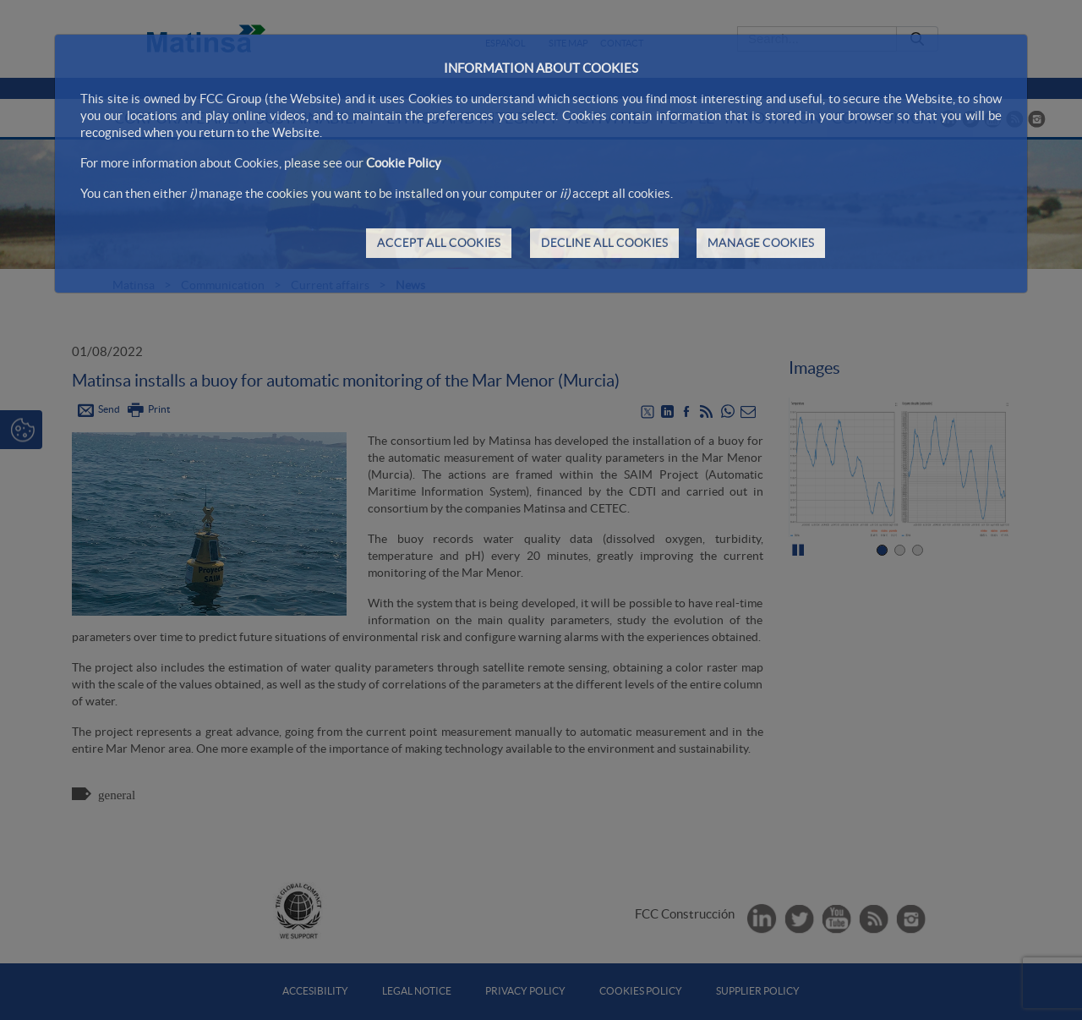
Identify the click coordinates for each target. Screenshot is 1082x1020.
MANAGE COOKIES (761, 243)
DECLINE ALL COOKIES (604, 243)
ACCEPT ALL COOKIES (438, 243)
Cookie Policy (403, 163)
